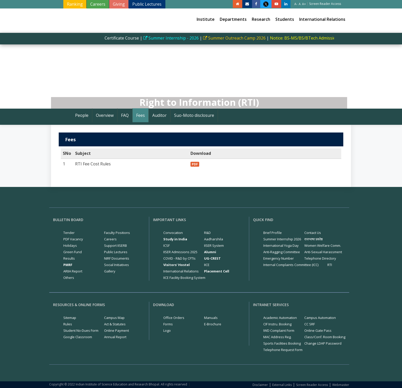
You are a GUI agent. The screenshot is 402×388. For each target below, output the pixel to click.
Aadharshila (213, 239)
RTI (329, 264)
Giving (119, 4)
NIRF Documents (116, 258)
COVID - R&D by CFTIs (179, 258)
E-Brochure (212, 324)
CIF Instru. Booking (277, 324)
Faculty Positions (117, 232)
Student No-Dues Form (80, 330)
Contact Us (312, 232)
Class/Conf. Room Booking (324, 337)
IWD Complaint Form (278, 330)
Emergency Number (278, 258)
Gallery (109, 271)
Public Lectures (147, 4)
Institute (206, 19)
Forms (168, 324)
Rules (67, 324)
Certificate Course (124, 38)
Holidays (70, 245)
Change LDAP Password (322, 343)
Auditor (159, 115)
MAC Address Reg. (277, 337)
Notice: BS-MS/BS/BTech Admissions (308, 38)
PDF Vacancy (73, 239)
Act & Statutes (115, 324)
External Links (282, 385)
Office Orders (173, 317)
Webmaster (340, 385)
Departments (233, 19)
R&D (207, 232)
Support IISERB (115, 245)
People (81, 115)
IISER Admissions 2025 (180, 252)
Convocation (173, 232)
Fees (140, 115)
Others (68, 277)
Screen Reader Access (312, 385)
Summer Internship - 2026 (174, 38)
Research (261, 19)
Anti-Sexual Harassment (323, 252)
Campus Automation (320, 317)
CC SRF (309, 324)
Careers (97, 4)
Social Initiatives (116, 264)
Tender (69, 232)
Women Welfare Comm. (322, 245)
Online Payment (116, 330)
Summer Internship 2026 (282, 239)
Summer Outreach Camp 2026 (237, 38)
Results (69, 258)
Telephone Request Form (283, 349)
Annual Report (115, 337)
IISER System (214, 245)
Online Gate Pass (317, 330)
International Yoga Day (281, 245)
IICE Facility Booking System (184, 277)
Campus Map (114, 317)
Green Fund (72, 252)
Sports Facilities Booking (282, 343)
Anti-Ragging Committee (281, 252)
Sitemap (69, 317)
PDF (195, 164)
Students (284, 19)
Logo (167, 330)
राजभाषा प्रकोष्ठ (313, 239)
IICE (206, 264)
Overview (105, 115)
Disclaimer (260, 385)
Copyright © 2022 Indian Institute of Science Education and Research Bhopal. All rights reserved (118, 384)
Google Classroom (77, 337)
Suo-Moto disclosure (194, 115)
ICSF (166, 245)
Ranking (75, 4)
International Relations (322, 19)
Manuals (211, 317)
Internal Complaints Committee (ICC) (290, 264)
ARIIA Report (72, 271)
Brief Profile (272, 232)
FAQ (125, 115)
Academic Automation (280, 317)
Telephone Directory (320, 258)
